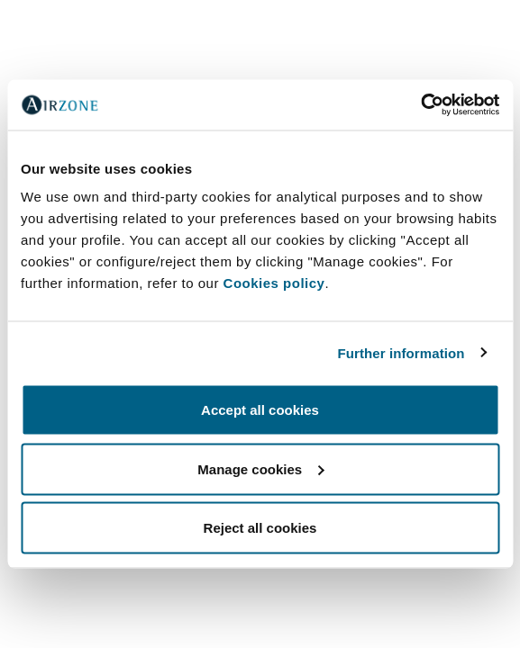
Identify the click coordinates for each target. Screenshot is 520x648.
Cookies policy (274, 283)
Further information (401, 352)
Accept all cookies (260, 410)
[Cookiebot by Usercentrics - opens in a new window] (420, 105)
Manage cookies (260, 468)
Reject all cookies (260, 528)
